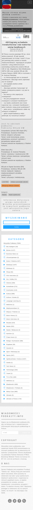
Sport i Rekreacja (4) (13, 351)
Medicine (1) (10, 304)
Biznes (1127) (10, 250)
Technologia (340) (12, 370)
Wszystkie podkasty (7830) (12, 243)
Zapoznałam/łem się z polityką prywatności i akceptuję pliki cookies (17, 30)
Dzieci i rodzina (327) (13, 261)
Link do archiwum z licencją (17, 459)
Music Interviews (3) (12, 319)
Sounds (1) (9, 348)
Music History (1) (11, 315)
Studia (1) (9, 362)
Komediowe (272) (11, 286)
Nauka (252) (10, 326)
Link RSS (5, 182)
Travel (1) (9, 373)
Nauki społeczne (14, 194)
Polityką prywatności (10, 19)
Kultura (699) (10, 293)
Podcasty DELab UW (13, 128)
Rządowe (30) (10, 344)
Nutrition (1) (10, 333)
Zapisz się (25, 432)
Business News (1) (12, 254)
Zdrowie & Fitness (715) (14, 399)
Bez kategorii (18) (12, 246)
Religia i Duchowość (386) (14, 341)
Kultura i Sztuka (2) (12, 297)
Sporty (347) (10, 355)
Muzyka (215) (10, 322)
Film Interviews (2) (12, 275)
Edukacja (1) (10, 268)
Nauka (4, 194)
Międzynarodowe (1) (12, 308)
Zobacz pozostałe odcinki (19, 182)
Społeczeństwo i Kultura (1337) (16, 359)
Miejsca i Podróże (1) (13, 312)
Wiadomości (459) (12, 384)
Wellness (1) (10, 380)
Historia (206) (10, 283)
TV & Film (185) (11, 377)
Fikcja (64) (9, 272)
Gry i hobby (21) (11, 279)
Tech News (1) (10, 366)
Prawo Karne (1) (11, 337)
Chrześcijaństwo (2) (12, 257)
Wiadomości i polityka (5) (14, 388)
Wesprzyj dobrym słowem (10, 185)
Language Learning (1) (13, 301)
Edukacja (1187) (11, 264)
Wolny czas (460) (12, 391)
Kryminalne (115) (11, 290)
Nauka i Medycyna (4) (13, 330)
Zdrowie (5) (10, 395)
